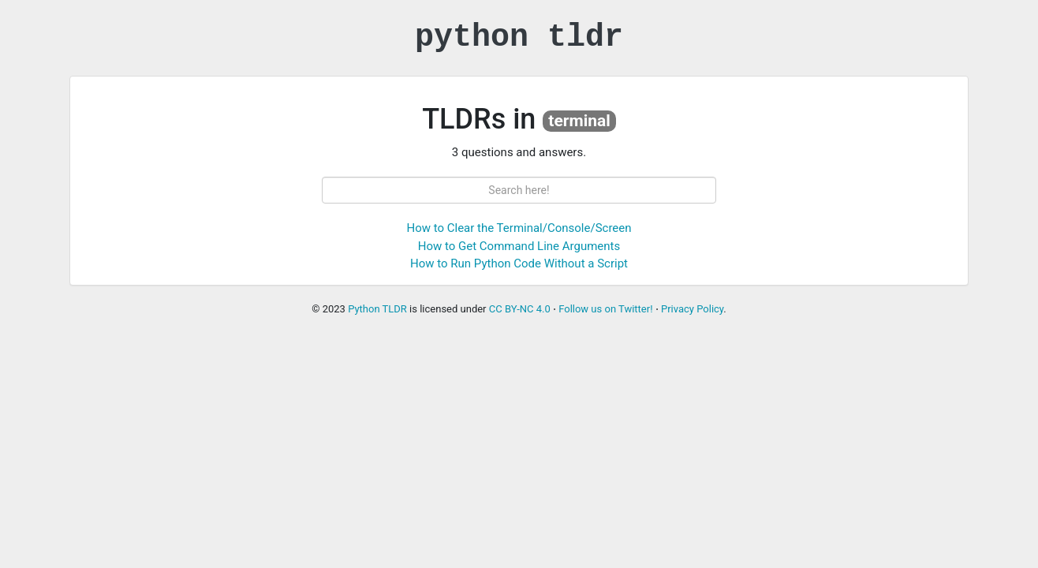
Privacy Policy (692, 309)
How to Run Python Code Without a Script (519, 263)
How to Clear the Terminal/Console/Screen (518, 228)
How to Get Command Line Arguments (519, 246)
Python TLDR (377, 309)
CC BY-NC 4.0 (520, 309)
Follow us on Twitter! (605, 309)
